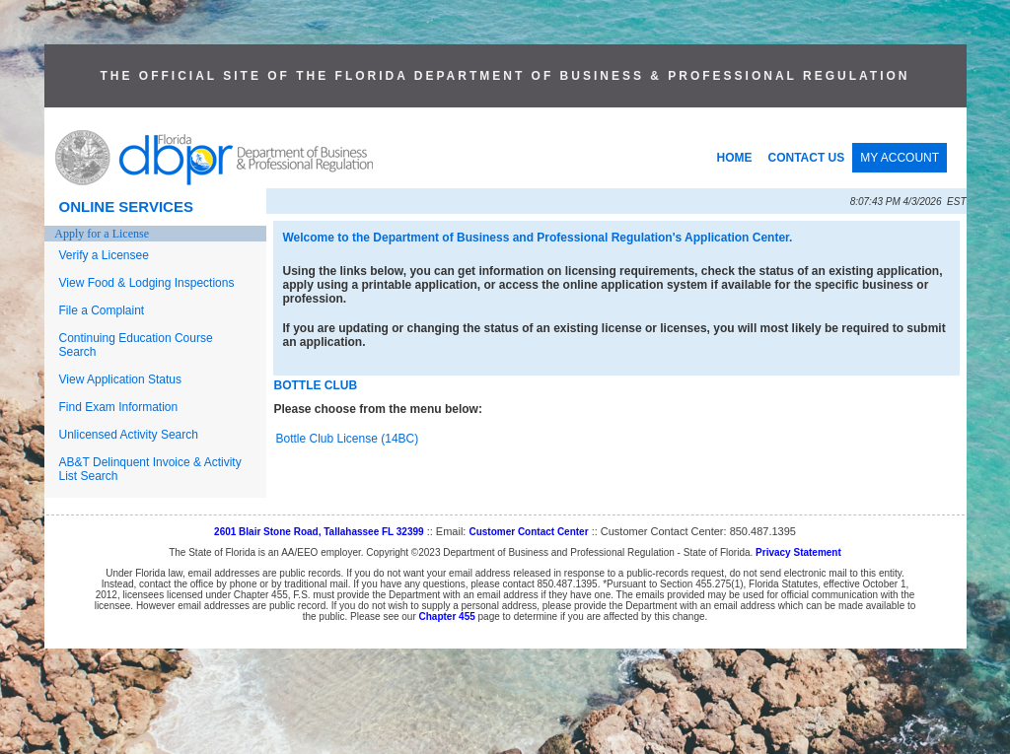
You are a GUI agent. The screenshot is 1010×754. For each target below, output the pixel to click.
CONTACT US (806, 158)
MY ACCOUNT (899, 158)
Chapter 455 (447, 616)
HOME (735, 158)
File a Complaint (102, 310)
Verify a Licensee (104, 255)
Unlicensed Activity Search (128, 435)
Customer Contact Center (528, 531)
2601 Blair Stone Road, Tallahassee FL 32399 (319, 531)
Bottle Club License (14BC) (347, 439)
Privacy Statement (798, 552)
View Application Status (120, 379)
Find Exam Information (119, 407)
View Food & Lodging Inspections (147, 283)
